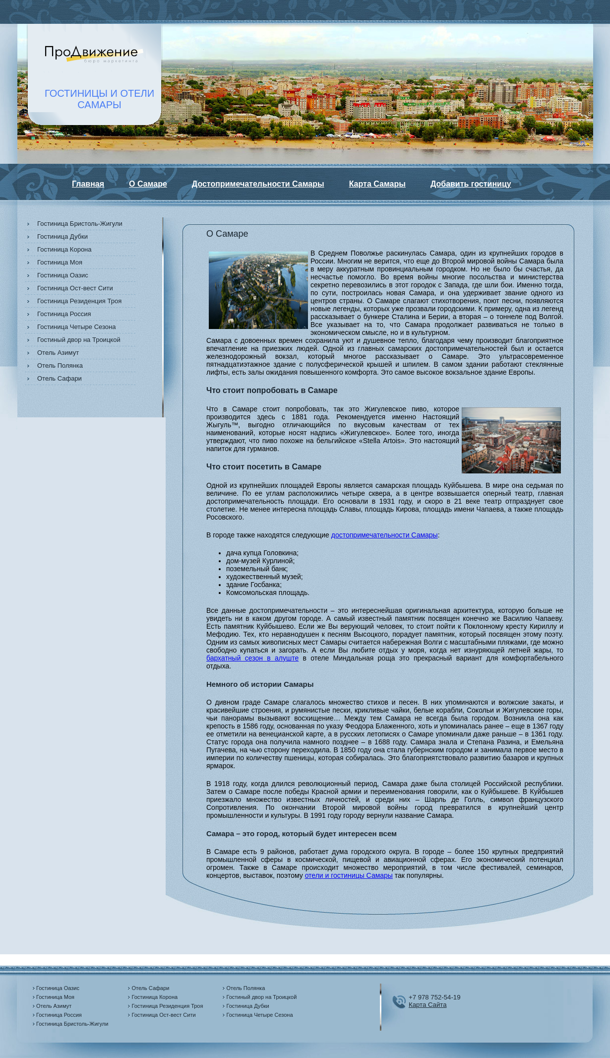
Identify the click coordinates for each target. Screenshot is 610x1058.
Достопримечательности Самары (258, 184)
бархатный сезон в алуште (252, 658)
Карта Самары (377, 184)
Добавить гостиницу (470, 184)
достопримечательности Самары (384, 535)
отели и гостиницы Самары (349, 875)
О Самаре (148, 184)
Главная (88, 184)
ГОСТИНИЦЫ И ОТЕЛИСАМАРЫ (99, 99)
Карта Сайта (428, 1004)
